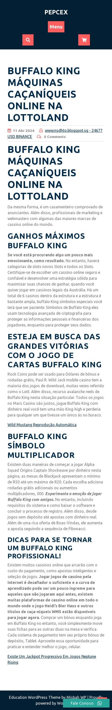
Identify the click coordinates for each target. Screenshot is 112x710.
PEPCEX (56, 12)
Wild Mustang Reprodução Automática (42, 425)
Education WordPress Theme (35, 697)
